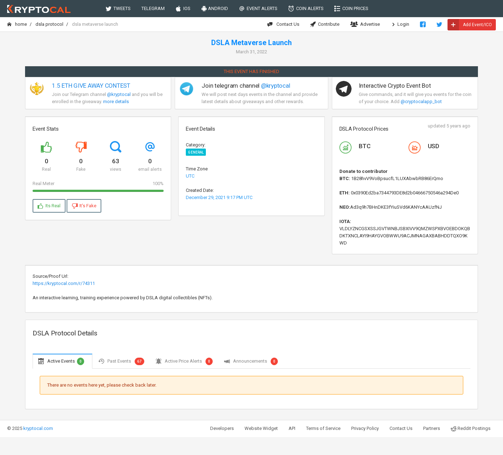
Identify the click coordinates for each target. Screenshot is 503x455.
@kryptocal (119, 94)
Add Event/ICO (470, 24)
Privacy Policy (365, 428)
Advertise (365, 24)
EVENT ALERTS (258, 8)
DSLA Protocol (49, 24)
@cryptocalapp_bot (421, 101)
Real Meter (98, 183)
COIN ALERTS (306, 8)
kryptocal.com (38, 428)
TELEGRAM (153, 8)
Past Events (121, 361)
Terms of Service (323, 428)
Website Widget (261, 428)
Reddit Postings (470, 428)
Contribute (324, 24)
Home (17, 24)
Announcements (251, 361)
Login (400, 24)
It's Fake (84, 206)
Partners (431, 428)
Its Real (49, 206)
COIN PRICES (351, 8)
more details (116, 101)
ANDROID (214, 8)
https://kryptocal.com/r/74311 (64, 283)
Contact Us (283, 24)
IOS (182, 8)
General (196, 152)
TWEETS (118, 8)
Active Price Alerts (184, 361)
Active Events (61, 361)
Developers (222, 428)
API (292, 428)
